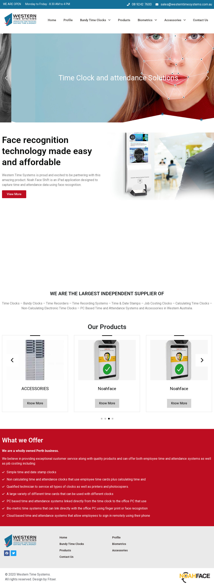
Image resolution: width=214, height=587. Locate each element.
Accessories (175, 20)
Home (52, 20)
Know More (35, 403)
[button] (6, 78)
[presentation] (12, 360)
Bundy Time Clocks (95, 20)
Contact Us (200, 20)
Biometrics (147, 20)
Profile (68, 20)
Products (124, 20)
